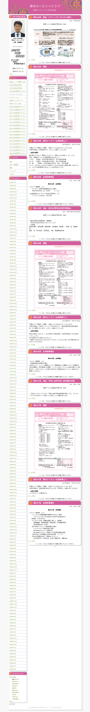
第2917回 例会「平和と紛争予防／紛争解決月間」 (54, 381)
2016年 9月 (13, 337)
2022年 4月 (13, 545)
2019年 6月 (13, 439)
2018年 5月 (13, 399)
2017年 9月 (13, 374)
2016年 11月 (13, 343)
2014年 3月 (13, 244)
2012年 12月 (13, 198)
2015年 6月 (13, 291)
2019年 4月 (13, 433)
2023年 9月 (13, 598)
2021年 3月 (13, 505)
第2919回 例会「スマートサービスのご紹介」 (53, 17)
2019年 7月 (13, 443)
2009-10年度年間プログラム (17, 106)
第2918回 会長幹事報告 (43, 351)
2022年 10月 (13, 564)
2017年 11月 (13, 381)
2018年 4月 (13, 396)
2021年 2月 (13, 501)
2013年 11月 (13, 232)
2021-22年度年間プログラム (17, 144)
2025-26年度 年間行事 (16, 88)
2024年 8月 (13, 632)
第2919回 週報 (40, 67)
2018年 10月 (13, 415)
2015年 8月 (13, 297)
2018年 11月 (13, 418)
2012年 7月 (13, 182)
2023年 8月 (13, 595)
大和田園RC (15, 699)
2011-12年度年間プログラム (17, 113)
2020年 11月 (13, 492)
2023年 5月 (13, 585)
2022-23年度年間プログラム (17, 147)
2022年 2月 (13, 539)
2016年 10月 (13, 340)
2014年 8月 (13, 260)
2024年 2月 (13, 613)
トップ (29, 707)
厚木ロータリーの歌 (15, 103)
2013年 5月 (13, 213)
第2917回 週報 (40, 405)
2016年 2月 (13, 315)
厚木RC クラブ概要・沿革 (17, 82)
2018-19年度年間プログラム (17, 134)
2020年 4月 (13, 470)
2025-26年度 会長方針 (16, 85)
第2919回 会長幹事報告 (43, 177)
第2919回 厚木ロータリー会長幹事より (50, 141)
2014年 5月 (13, 250)
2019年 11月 (13, 455)
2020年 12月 (13, 495)
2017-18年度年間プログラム (17, 131)
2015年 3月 (13, 281)
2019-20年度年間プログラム (17, 137)
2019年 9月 (13, 449)
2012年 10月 (13, 191)
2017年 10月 (13, 377)
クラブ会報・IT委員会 (44, 62)
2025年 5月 (13, 660)
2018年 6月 (13, 402)
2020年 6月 (13, 477)
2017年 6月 (13, 365)
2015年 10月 (13, 303)
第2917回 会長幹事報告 (43, 503)
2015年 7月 (13, 294)
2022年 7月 (13, 554)
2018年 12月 (13, 421)
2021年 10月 (13, 526)
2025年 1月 (13, 647)
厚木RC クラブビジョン (16, 100)
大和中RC (15, 697)
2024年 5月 (13, 622)
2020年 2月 (13, 464)
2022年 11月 (13, 567)
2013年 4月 (13, 210)
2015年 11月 (13, 306)
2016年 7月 (13, 331)
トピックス (13, 171)
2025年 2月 (13, 650)
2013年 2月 (13, 204)
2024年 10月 (13, 638)
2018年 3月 (13, 393)
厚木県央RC (15, 683)
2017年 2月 (13, 353)
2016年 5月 (13, 325)
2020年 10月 (13, 489)
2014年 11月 (13, 269)
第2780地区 (13, 677)
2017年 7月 (13, 368)
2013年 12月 (13, 235)
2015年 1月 (13, 275)
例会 (69, 62)
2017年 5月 (13, 362)
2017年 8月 (13, 371)
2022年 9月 (13, 560)
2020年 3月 (13, 467)
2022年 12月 (13, 570)
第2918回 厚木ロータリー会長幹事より (50, 317)
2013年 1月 (13, 201)
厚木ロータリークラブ (45, 6)
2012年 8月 (13, 185)
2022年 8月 (13, 557)
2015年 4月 (13, 284)
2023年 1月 (13, 573)
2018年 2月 (13, 390)
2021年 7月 (13, 517)
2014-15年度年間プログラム (17, 122)
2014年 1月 (13, 238)
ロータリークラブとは (16, 94)
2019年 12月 (13, 458)
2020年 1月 (13, 461)
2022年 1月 (13, 536)
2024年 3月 (13, 616)
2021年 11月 (13, 529)
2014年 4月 (13, 247)
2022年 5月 (13, 548)
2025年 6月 (13, 663)
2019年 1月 (13, 424)
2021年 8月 (13, 520)
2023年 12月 (13, 607)
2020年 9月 (13, 486)
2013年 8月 (13, 222)
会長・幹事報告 (69, 204)
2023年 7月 (13, 591)
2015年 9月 (13, 300)
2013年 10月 (13, 229)
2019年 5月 (13, 436)
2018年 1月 (13, 387)
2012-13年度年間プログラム (17, 116)
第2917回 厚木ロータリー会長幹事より (50, 479)
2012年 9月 (13, 188)
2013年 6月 (13, 216)
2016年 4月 (13, 322)
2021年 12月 (13, 532)
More (11, 74)
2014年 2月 (13, 241)
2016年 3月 (13, 319)
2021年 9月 (13, 523)
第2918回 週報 (40, 243)
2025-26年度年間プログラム (17, 91)
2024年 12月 (13, 644)
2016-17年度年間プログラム (17, 128)
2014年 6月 (13, 253)
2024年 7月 (13, 629)
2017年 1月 (13, 350)
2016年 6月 (13, 328)
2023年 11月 (13, 604)
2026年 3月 (13, 669)
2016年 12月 (13, 346)
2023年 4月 (13, 582)
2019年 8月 (13, 446)
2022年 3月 (13, 542)
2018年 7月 (13, 405)
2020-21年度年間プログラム (17, 141)
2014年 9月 (13, 263)
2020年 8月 (13, 483)
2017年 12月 (13, 384)
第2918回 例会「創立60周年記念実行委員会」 (53, 208)
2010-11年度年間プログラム (17, 110)
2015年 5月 (13, 288)
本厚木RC (15, 686)
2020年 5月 (13, 474)
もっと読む (32, 60)
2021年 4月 (13, 508)
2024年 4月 (13, 619)
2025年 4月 (13, 657)
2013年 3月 (13, 207)
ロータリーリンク (15, 97)
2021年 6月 (13, 514)
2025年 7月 (13, 666)
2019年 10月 (13, 452)
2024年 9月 (13, 635)
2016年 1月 (13, 312)
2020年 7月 (13, 480)
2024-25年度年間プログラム (17, 153)
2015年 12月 (13, 309)
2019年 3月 (13, 430)
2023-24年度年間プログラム (17, 150)
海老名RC (15, 690)
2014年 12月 (13, 272)
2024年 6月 (13, 626)
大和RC (14, 694)
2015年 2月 (13, 278)
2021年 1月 (13, 498)
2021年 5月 (13, 511)
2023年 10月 (13, 601)
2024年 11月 (13, 641)
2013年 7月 (13, 219)
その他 (69, 172)
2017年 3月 (13, 356)
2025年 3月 (13, 653)
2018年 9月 (13, 412)
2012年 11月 (13, 195)
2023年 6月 (13, 588)
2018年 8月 (13, 408)
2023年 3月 (13, 579)
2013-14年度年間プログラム (17, 119)
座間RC (14, 688)
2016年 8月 (13, 334)
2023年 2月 (13, 576)
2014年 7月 (13, 257)
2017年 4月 (13, 359)
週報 (69, 136)
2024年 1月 (13, 610)
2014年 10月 (13, 266)
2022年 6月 (13, 551)
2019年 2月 (13, 427)
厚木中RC (15, 681)
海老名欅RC (15, 692)
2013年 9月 (13, 226)
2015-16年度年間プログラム (17, 125)
